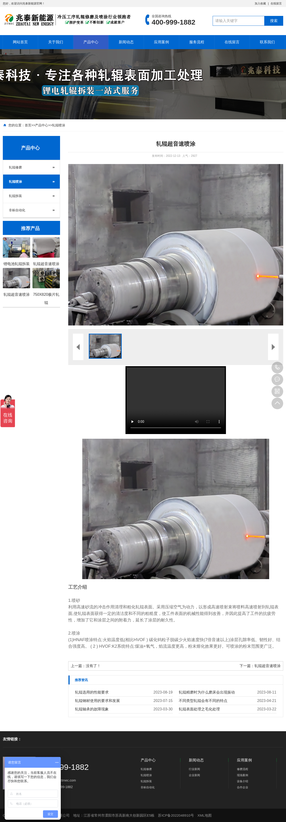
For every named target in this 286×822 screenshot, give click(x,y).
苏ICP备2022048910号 (176, 815)
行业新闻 (194, 769)
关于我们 (55, 42)
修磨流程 (242, 769)
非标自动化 (17, 210)
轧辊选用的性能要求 (92, 692)
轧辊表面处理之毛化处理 (199, 709)
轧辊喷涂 (58, 125)
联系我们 (267, 42)
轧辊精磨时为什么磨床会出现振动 (207, 692)
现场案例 (242, 775)
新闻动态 (126, 42)
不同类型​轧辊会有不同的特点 (203, 701)
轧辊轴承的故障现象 (92, 709)
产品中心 (90, 42)
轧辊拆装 (15, 196)
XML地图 (204, 815)
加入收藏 (260, 3)
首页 (28, 125)
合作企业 (242, 787)
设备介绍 (242, 781)
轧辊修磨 (15, 167)
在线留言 (276, 3)
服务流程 (196, 42)
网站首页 (20, 42)
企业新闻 (194, 775)
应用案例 (161, 42)
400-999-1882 (277, 367)
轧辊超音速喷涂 (267, 666)
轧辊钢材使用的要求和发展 (97, 701)
